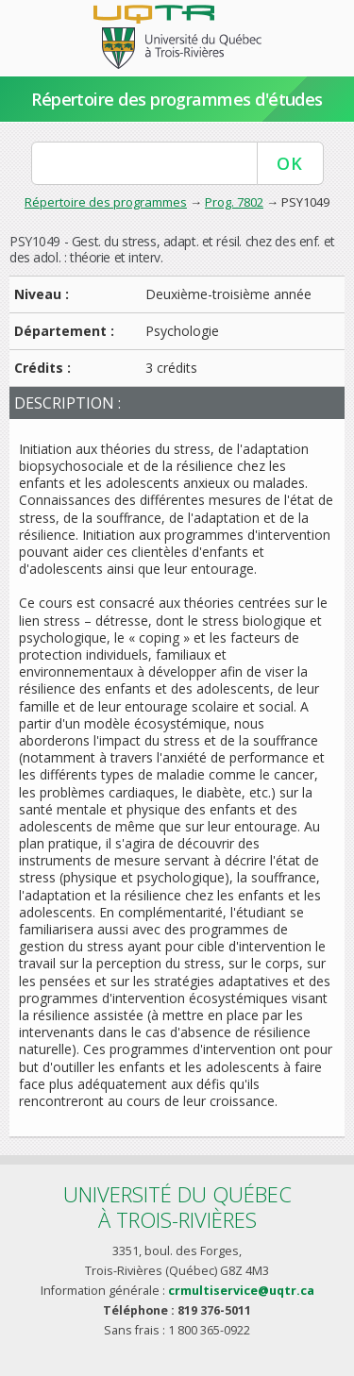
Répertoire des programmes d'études (177, 99)
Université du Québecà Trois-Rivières (177, 1206)
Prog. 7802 (234, 201)
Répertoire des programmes (106, 201)
